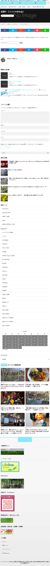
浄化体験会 (4, 286)
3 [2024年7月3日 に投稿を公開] (18, 336)
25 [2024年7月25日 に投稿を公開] (25, 344)
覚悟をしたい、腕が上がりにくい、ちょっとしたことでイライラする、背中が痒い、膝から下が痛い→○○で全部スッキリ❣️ (12, 431)
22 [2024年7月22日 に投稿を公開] (5, 344)
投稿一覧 (20, 58)
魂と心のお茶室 (5, 325)
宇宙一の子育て (5, 247)
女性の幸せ (4, 244)
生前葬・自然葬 (5, 294)
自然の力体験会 (5, 313)
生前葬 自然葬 (22, 6)
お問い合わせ (3, 6)
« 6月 (3, 349)
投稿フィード (5, 545)
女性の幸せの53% (12, 6)
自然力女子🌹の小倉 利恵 (38, 6)
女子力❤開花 (5, 240)
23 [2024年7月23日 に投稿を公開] (12, 344)
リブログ (4, 236)
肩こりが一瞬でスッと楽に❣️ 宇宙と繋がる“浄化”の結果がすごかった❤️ (25, 195)
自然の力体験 (5, 310)
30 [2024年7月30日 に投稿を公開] (12, 347)
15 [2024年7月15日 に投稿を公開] (5, 342)
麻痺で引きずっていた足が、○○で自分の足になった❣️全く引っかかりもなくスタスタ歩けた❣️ (12, 386)
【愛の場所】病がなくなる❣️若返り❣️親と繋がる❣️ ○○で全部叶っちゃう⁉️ (37, 408)
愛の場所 (4, 263)
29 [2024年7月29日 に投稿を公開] (5, 347)
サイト (2, 137)
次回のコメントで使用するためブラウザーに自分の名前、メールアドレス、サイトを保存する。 (22, 144)
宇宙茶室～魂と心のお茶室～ (8, 255)
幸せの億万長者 (5, 259)
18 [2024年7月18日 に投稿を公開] (25, 342)
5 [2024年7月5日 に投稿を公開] (31, 336)
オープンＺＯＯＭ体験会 (7, 232)
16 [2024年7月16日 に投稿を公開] (12, 342)
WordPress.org (5, 553)
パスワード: (10, 42)
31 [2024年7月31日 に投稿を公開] (18, 347)
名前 (2, 125)
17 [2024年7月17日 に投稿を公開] (18, 342)
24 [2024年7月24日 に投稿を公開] (18, 344)
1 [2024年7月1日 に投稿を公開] (5, 336)
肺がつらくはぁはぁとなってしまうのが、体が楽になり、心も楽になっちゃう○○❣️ (27, 186)
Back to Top (25, 440)
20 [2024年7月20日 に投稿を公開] (38, 342)
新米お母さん (5, 267)
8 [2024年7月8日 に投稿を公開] (5, 339)
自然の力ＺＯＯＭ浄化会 (7, 321)
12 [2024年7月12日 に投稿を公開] (31, 339)
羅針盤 (3, 298)
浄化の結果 (4, 282)
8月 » (6, 349)
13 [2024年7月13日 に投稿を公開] (38, 339)
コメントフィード (6, 549)
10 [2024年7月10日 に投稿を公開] (18, 339)
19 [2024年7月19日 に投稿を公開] (31, 342)
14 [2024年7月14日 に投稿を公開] (44, 339)
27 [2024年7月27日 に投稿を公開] (38, 344)
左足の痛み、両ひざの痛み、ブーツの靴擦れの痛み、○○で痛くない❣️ (36, 385)
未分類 (10, 15)
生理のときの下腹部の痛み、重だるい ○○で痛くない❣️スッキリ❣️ (12, 408)
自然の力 (4, 306)
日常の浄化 (4, 275)
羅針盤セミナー (5, 302)
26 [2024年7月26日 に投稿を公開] (31, 344)
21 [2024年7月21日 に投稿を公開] (44, 342)
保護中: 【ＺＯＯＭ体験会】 (15, 81)
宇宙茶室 (4, 251)
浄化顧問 (4, 290)
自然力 (28, 6)
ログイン (4, 541)
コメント (3, 110)
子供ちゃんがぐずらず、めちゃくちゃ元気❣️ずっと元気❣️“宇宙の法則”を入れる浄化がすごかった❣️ (37, 431)
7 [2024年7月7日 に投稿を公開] (44, 336)
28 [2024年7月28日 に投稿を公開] (44, 344)
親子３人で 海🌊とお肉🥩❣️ (15, 169)
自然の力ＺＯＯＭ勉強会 (7, 317)
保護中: (10, 73)
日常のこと (4, 271)
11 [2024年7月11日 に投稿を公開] (25, 339)
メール (3, 131)
